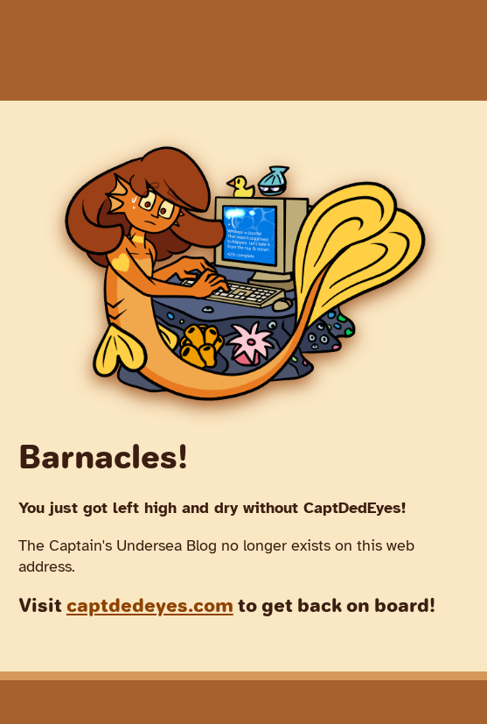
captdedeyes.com (149, 605)
